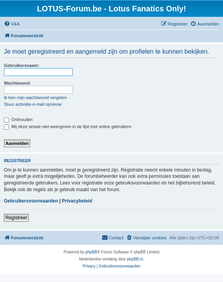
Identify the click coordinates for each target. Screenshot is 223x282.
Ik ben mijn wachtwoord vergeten (35, 97)
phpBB (91, 252)
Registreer (16, 218)
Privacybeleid (77, 201)
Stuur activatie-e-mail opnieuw (32, 104)
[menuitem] (12, 24)
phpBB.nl (135, 259)
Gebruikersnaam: (21, 65)
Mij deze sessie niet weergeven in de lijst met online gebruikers (67, 126)
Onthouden (18, 119)
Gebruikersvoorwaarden (31, 201)
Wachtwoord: (17, 83)
